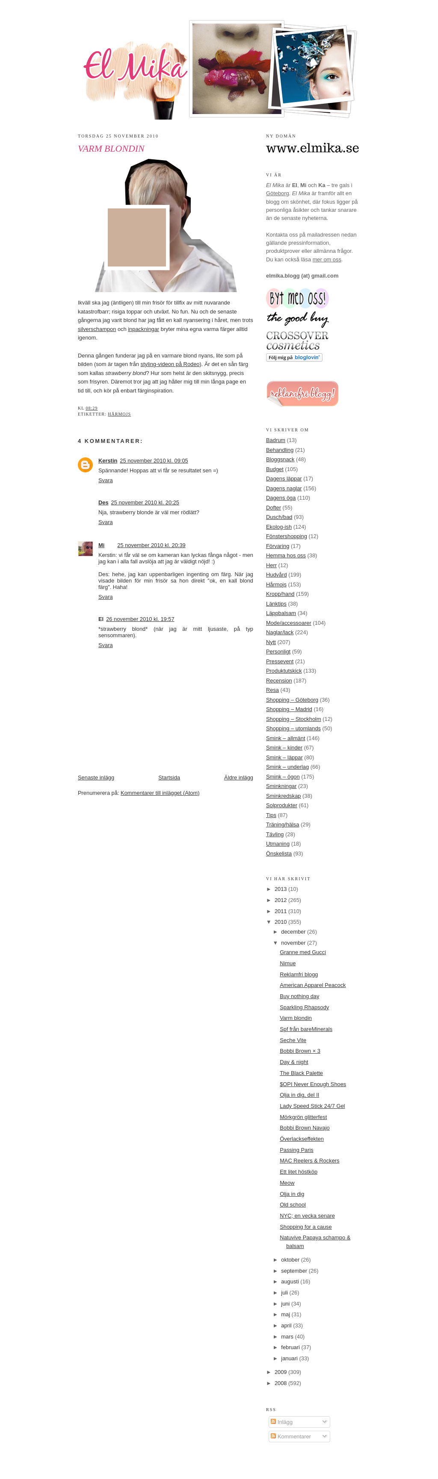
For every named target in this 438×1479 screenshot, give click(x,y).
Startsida (169, 777)
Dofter (273, 507)
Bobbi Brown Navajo (305, 1128)
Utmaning (278, 844)
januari (290, 1358)
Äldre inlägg (238, 777)
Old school (293, 1204)
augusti (290, 1281)
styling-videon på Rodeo (170, 364)
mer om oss (327, 259)
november (294, 943)
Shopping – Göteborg (292, 700)
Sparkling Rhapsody (304, 1007)
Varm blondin (111, 149)
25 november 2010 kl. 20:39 (151, 545)
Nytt (271, 642)
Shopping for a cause (306, 1227)
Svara (105, 480)
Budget (275, 469)
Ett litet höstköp (298, 1172)
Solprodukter (281, 805)
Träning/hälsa (282, 824)
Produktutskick (284, 671)
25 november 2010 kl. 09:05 (154, 460)
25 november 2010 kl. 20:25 (145, 502)
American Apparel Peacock (313, 985)
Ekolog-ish (279, 527)
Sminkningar (281, 786)
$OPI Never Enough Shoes (313, 1084)
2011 (281, 911)
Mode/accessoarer (288, 623)
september (294, 1271)
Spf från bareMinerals (306, 1029)
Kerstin (107, 460)
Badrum (275, 440)
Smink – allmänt (285, 738)
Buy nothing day (299, 996)
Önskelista (279, 853)
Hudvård (276, 574)
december (294, 931)
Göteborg (277, 193)
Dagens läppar (284, 478)
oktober (291, 1259)
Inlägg (282, 1422)
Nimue (288, 963)
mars (288, 1336)
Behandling (279, 450)
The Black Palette (301, 1073)
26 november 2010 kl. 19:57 (140, 619)
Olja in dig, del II (299, 1095)
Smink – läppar (284, 757)
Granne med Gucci (303, 952)
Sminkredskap (283, 796)
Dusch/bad (279, 517)
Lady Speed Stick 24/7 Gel (312, 1106)
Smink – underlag (287, 767)
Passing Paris (297, 1150)
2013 (281, 889)
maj (286, 1314)
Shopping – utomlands (293, 728)
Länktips (276, 603)
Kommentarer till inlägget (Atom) (160, 793)
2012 (281, 900)
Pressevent (279, 661)
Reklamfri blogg (299, 974)
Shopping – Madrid (289, 709)
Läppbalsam (281, 613)
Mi (101, 545)
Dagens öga (281, 498)
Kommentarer (291, 1436)
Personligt (278, 651)
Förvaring (277, 546)
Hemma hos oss (286, 555)
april (287, 1325)
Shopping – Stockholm (293, 719)
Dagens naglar (284, 488)
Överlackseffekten (302, 1139)
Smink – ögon (283, 776)
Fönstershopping (286, 536)
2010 (281, 922)
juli (285, 1292)
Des (103, 502)
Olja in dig (292, 1194)
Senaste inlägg (96, 777)
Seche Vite (293, 1040)
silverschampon (97, 329)
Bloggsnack (280, 459)
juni (286, 1303)
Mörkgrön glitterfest (303, 1117)
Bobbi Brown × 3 (300, 1051)
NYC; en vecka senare (307, 1215)
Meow (287, 1183)
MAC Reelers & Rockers (309, 1160)
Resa (272, 690)
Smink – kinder (284, 747)
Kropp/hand (280, 594)
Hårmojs (119, 414)
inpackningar (143, 329)
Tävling (275, 834)
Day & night (294, 1062)
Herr (271, 565)
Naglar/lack (279, 632)
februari (291, 1347)
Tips (271, 815)
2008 (281, 1383)
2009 (281, 1372)
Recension (279, 680)
